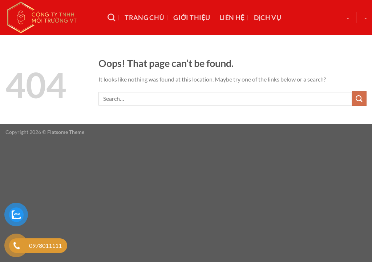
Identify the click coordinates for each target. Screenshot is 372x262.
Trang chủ (144, 17)
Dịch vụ (267, 17)
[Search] (111, 17)
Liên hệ (231, 17)
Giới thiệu (191, 17)
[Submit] (359, 98)
